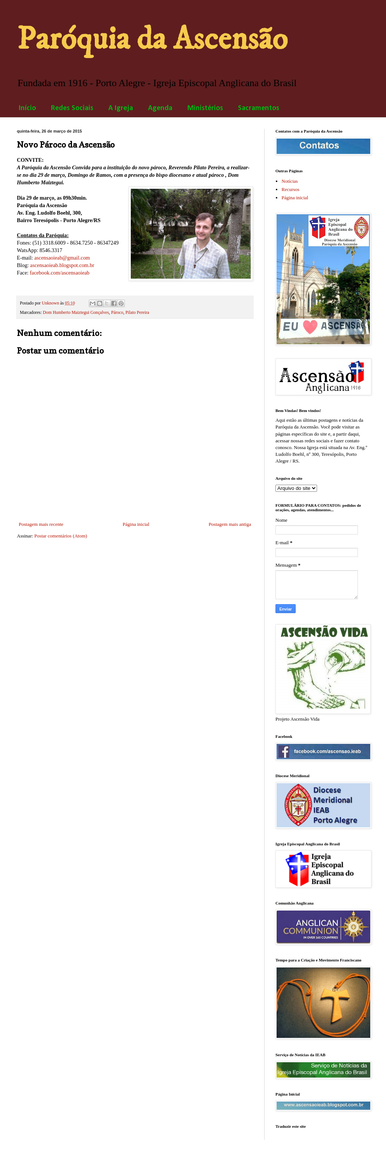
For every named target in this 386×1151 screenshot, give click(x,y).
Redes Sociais (72, 108)
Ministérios (205, 108)
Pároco (117, 312)
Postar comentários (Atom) (60, 536)
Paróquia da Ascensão (152, 39)
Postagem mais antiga (230, 524)
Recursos (290, 189)
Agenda (160, 108)
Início (27, 108)
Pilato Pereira (137, 312)
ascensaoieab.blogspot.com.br (62, 265)
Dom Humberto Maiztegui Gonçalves (76, 312)
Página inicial (136, 524)
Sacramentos (258, 108)
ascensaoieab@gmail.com (62, 258)
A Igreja (120, 108)
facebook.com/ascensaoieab (60, 273)
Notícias (289, 181)
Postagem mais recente (41, 524)
